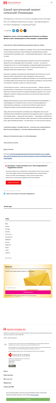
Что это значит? (34, 395)
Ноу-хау (7, 242)
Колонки (7, 231)
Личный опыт (8, 237)
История (7, 229)
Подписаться (28, 292)
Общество (8, 245)
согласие (18, 295)
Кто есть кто (8, 234)
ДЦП (20, 190)
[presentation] (28, 288)
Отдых (7, 247)
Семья (7, 250)
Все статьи (8, 258)
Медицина (8, 239)
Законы (7, 226)
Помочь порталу (13, 182)
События (7, 253)
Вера (6, 223)
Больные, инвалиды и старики (11, 190)
